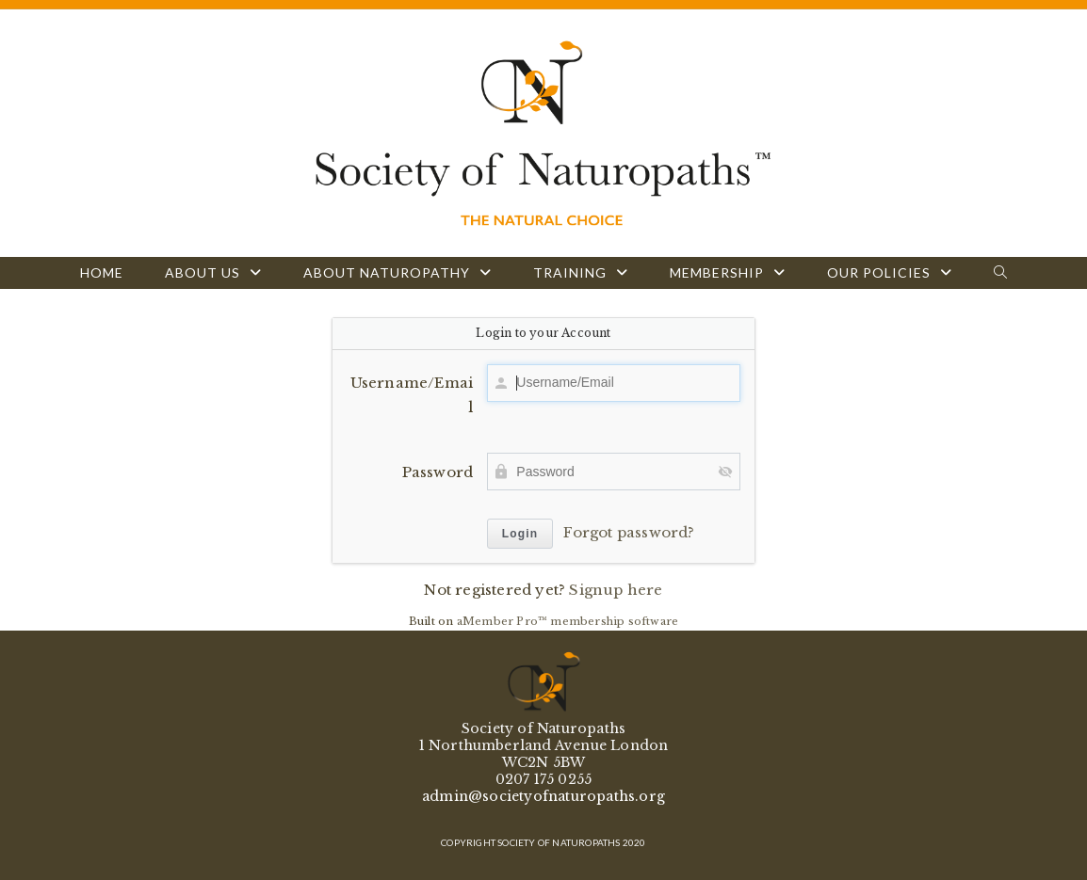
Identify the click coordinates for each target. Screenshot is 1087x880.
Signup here (615, 590)
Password (438, 472)
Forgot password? (628, 532)
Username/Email (412, 395)
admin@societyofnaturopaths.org (543, 796)
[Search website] (1001, 273)
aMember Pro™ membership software (567, 621)
